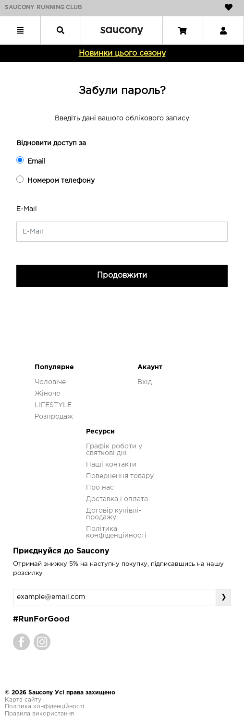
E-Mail (26, 209)
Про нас (100, 488)
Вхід (144, 382)
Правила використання (39, 713)
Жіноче (47, 394)
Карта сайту (23, 700)
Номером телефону (55, 180)
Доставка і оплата (117, 499)
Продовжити (122, 275)
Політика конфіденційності (44, 706)
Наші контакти (111, 465)
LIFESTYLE (53, 405)
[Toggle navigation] (20, 30)
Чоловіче (50, 382)
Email (31, 160)
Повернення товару (120, 476)
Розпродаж (54, 417)
